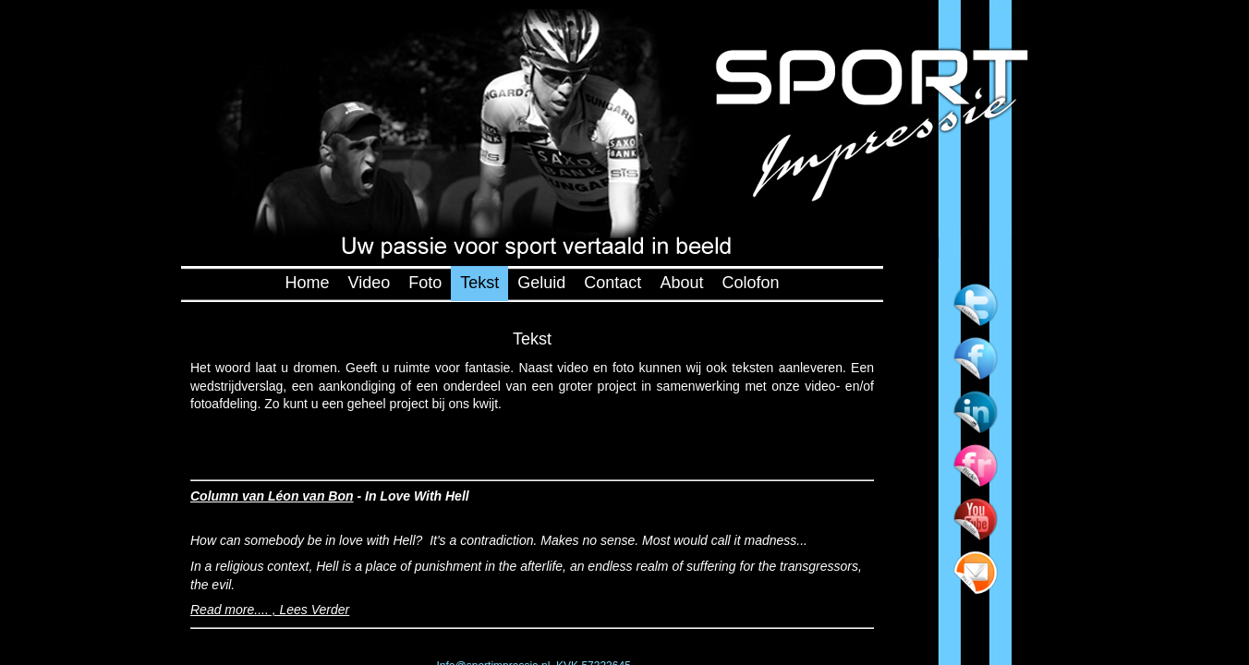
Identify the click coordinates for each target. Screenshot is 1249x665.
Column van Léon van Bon (272, 496)
